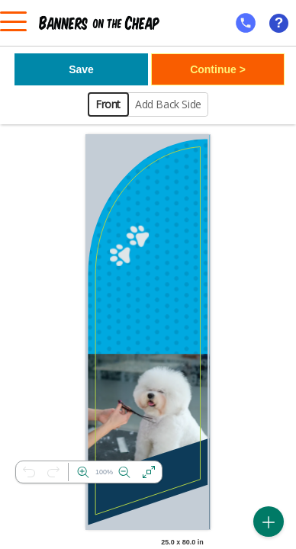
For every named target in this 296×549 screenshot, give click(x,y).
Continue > (218, 69)
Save (81, 69)
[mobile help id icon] (245, 23)
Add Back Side (168, 104)
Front (108, 104)
